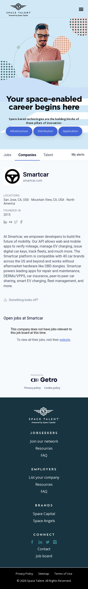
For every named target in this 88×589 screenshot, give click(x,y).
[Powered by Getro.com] (44, 378)
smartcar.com (32, 180)
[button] (81, 9)
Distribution (45, 131)
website (64, 340)
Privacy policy (32, 388)
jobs (7, 155)
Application (70, 131)
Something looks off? (21, 300)
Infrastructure (19, 131)
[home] (20, 9)
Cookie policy (52, 388)
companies (27, 155)
